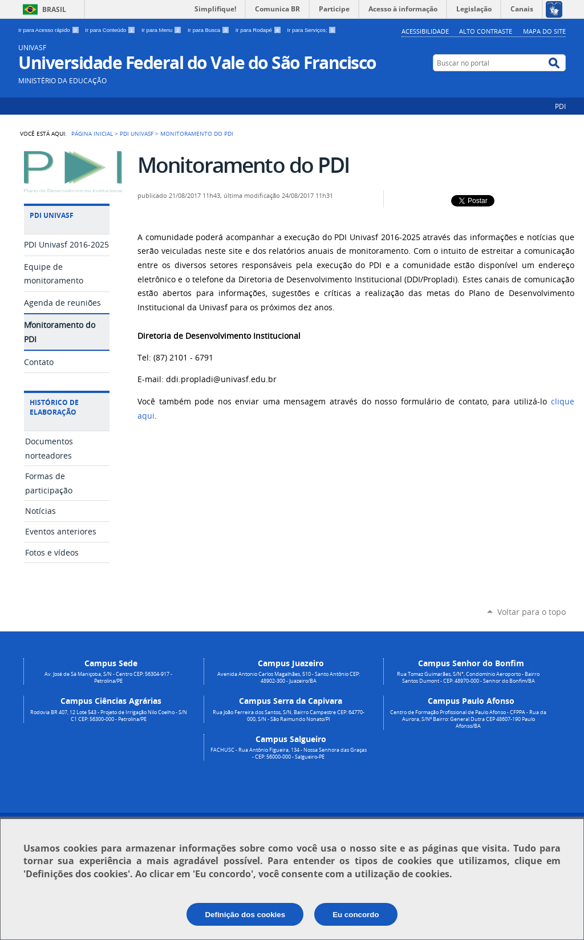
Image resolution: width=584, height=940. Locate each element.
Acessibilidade (425, 31)
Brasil (54, 9)
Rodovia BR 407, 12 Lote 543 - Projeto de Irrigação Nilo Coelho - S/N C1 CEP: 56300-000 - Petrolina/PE (108, 716)
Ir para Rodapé (259, 30)
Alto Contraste (485, 31)
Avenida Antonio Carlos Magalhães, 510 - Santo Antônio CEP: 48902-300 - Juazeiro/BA (288, 677)
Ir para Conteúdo (111, 30)
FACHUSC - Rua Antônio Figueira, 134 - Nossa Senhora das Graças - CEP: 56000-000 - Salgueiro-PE (288, 753)
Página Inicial (92, 133)
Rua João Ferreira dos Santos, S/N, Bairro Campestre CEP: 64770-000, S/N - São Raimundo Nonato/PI (288, 716)
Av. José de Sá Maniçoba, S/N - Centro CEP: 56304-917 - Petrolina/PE (108, 677)
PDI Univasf (136, 133)
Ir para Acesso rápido (49, 30)
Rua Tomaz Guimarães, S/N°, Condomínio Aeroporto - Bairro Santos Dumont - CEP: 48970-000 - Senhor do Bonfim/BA (468, 677)
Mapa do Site (544, 31)
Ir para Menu (162, 30)
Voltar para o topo (531, 611)
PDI (560, 106)
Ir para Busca (209, 30)
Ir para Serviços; (311, 30)
